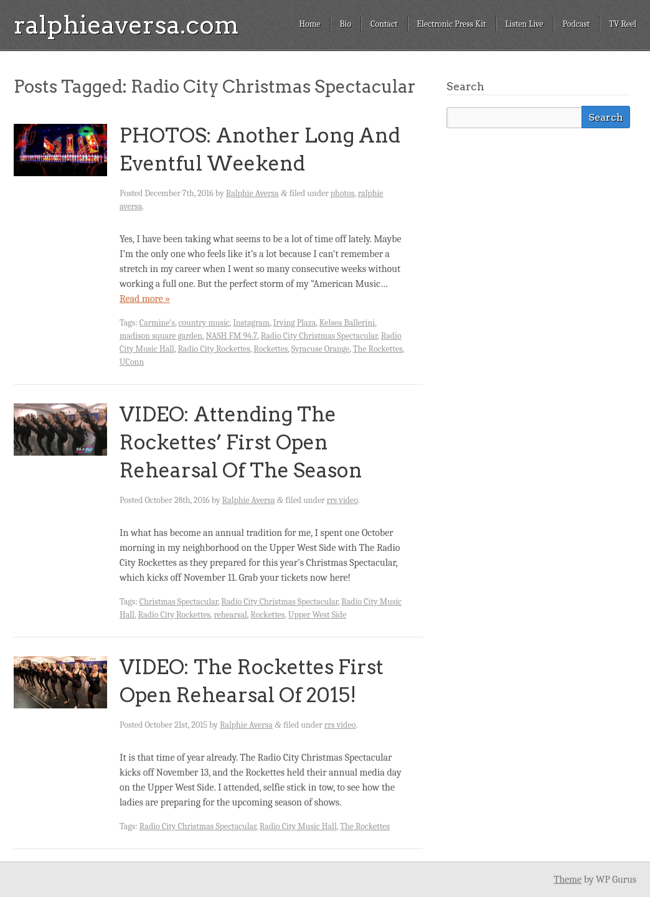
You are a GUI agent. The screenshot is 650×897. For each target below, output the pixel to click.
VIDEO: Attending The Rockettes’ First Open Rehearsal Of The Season (241, 442)
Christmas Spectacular (178, 601)
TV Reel (622, 24)
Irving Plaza (294, 322)
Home (309, 24)
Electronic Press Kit (451, 24)
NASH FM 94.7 (232, 336)
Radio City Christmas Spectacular (319, 336)
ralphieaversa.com (126, 25)
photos (342, 193)
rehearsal (230, 614)
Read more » (145, 298)
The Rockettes (378, 349)
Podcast (576, 24)
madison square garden (161, 336)
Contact (383, 24)
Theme (567, 879)
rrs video (342, 500)
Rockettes (270, 349)
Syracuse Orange (320, 349)
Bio (346, 24)
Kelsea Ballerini (347, 322)
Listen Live (525, 24)
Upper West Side (317, 614)
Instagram (251, 322)
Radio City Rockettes (213, 349)
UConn (132, 362)
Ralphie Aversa (252, 193)
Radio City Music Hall (298, 826)
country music (203, 322)
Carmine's (157, 322)
